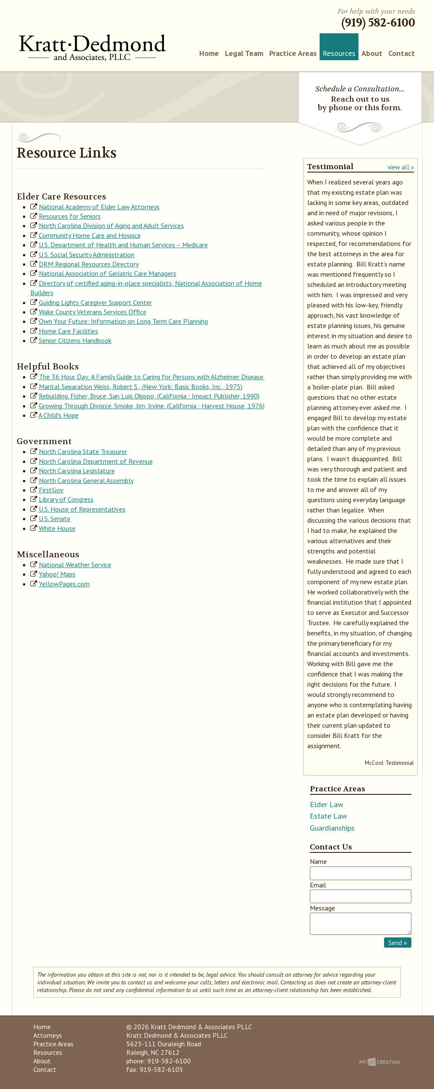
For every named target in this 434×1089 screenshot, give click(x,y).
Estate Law (328, 816)
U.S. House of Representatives (82, 509)
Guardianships (332, 828)
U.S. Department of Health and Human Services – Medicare (123, 244)
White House (57, 528)
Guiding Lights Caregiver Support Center (95, 302)
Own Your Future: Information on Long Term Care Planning (123, 321)
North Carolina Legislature (77, 470)
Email (318, 885)
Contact (401, 53)
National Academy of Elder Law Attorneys (99, 206)
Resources (339, 53)
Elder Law (326, 804)
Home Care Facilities (68, 331)
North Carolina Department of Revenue (96, 461)
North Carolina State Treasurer (83, 451)
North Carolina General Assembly (86, 480)
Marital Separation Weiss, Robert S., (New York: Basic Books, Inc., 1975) (140, 386)
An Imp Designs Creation (379, 1062)
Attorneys (47, 1035)
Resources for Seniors (70, 216)
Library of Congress (66, 499)
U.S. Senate (54, 518)
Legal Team (244, 53)
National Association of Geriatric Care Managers (107, 273)
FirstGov (51, 490)
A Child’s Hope (58, 415)
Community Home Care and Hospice (90, 235)
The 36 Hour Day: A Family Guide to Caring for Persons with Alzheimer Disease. (152, 376)
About (371, 53)
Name (318, 861)
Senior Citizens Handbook (75, 340)
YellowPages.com (64, 584)
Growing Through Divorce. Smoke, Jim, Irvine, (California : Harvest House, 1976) (152, 405)
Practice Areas (293, 53)
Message (322, 908)
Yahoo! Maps (57, 574)
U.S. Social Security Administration (86, 254)
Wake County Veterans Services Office (92, 311)
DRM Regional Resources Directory (89, 264)
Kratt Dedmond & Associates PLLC (92, 47)
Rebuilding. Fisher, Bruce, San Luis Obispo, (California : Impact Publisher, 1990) (149, 396)
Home (209, 53)
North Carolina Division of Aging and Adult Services (111, 225)
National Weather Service (75, 564)
